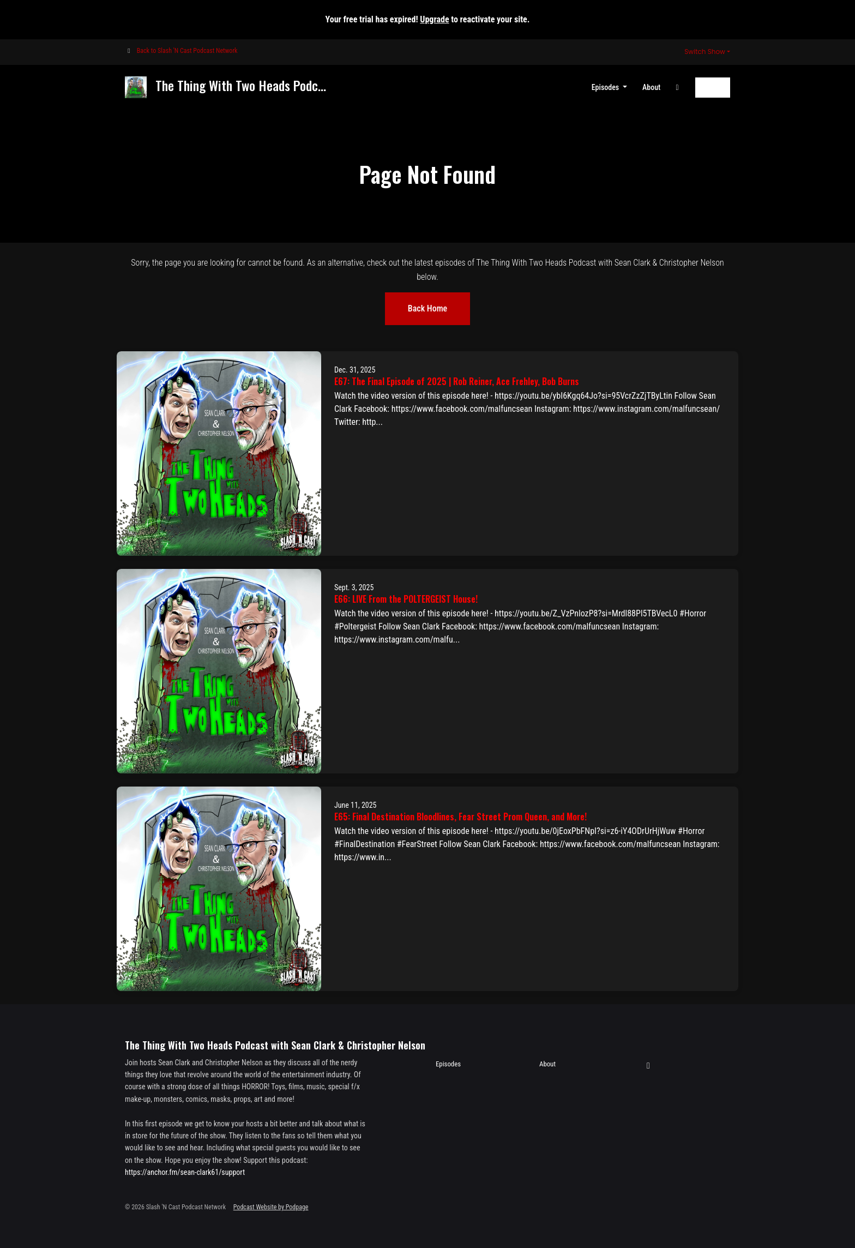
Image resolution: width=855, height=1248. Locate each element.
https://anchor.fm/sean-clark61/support (185, 1172)
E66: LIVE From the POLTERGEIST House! (406, 598)
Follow (712, 87)
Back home (427, 308)
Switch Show (704, 51)
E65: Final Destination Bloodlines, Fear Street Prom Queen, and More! (460, 816)
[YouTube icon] (648, 1066)
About (651, 87)
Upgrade (434, 19)
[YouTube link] (677, 87)
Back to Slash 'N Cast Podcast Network (187, 51)
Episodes (606, 87)
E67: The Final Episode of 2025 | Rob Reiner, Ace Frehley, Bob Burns (456, 381)
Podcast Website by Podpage (271, 1207)
